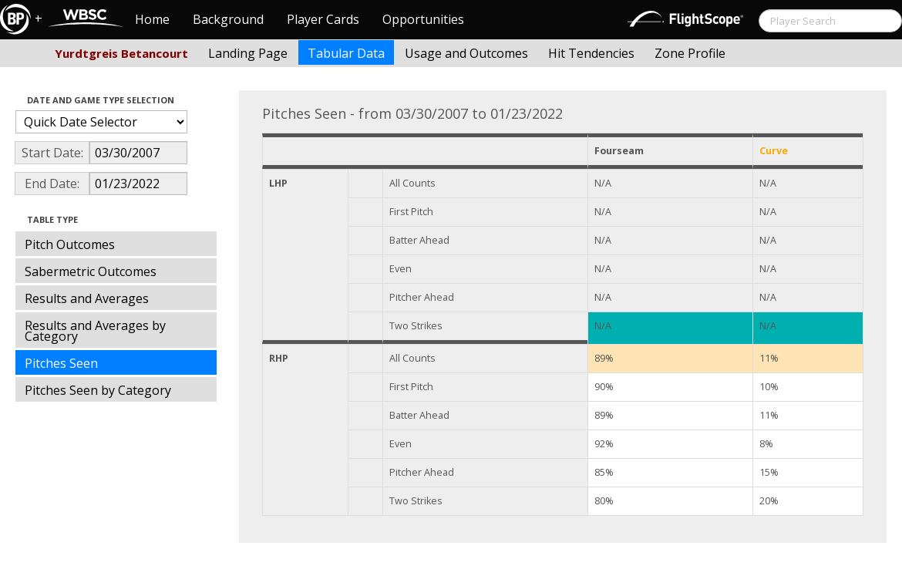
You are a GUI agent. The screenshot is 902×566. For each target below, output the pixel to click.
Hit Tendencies (591, 53)
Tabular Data (346, 53)
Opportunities (423, 19)
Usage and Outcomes (466, 53)
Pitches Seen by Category (98, 390)
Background (228, 19)
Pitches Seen (61, 363)
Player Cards (323, 19)
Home (152, 19)
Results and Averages (87, 298)
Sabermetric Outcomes (91, 271)
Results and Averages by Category (95, 331)
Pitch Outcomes (70, 244)
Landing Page (248, 53)
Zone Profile (690, 53)
